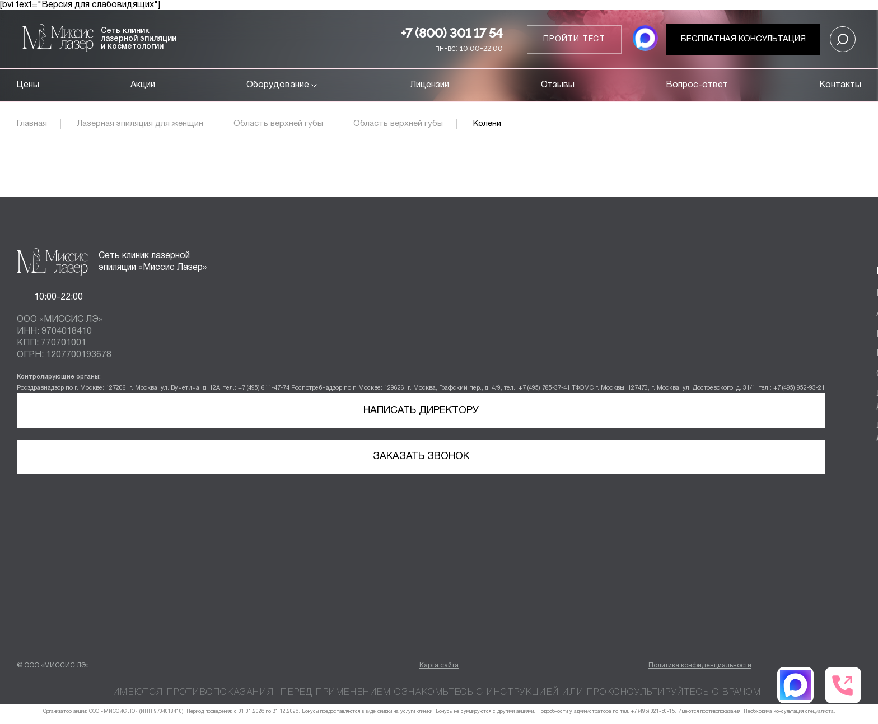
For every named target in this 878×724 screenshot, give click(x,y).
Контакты (840, 85)
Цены (28, 85)
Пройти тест (574, 39)
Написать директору (421, 410)
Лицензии (429, 85)
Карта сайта (439, 665)
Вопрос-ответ (697, 85)
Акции (142, 85)
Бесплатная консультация (743, 39)
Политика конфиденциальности (699, 665)
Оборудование (282, 85)
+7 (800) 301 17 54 (452, 33)
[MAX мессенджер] (645, 39)
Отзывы (558, 85)
